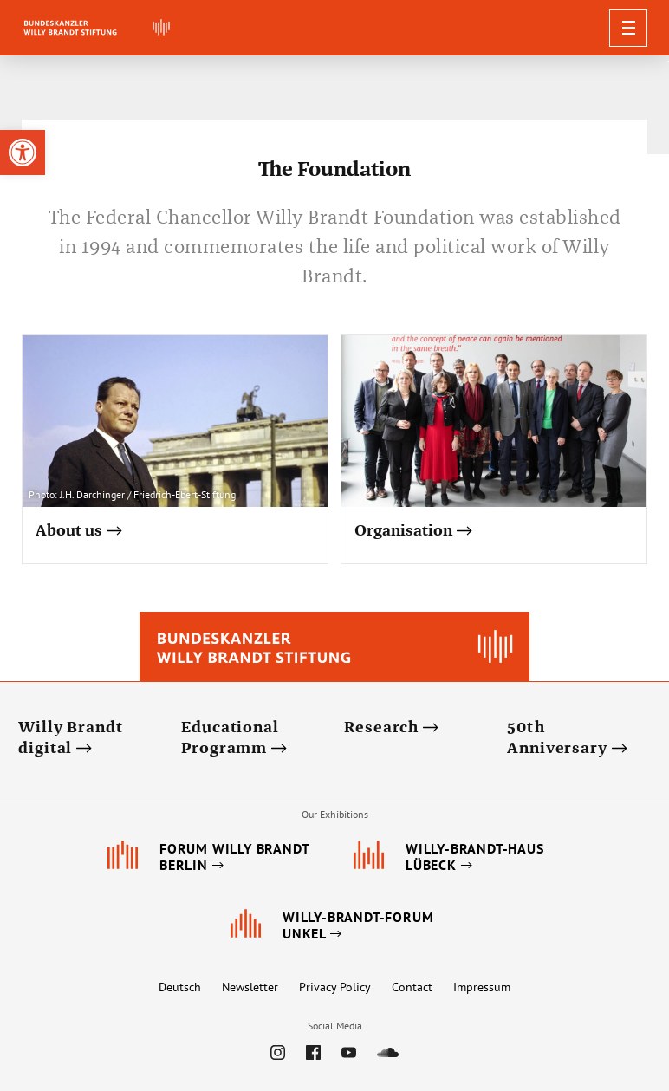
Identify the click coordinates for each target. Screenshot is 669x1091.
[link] (22, 152)
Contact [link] (412, 987)
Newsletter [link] (250, 987)
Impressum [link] (481, 987)
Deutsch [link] (180, 987)
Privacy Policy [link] (335, 987)
